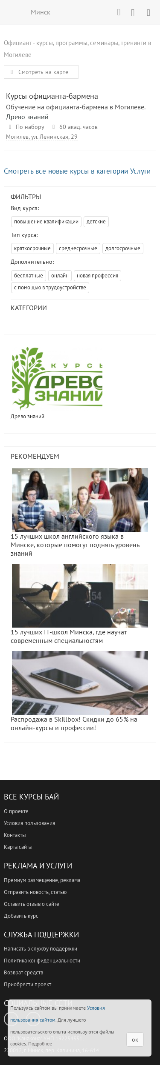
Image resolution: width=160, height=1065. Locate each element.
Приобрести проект (27, 984)
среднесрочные (78, 248)
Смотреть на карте (38, 72)
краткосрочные (32, 248)
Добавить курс (21, 915)
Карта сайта (18, 847)
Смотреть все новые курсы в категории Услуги (77, 171)
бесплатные (28, 275)
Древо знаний (27, 116)
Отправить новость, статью (35, 892)
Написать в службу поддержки (40, 948)
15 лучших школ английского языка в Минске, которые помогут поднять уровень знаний (79, 512)
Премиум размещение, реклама (42, 880)
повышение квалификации (46, 221)
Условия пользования (29, 823)
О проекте (16, 811)
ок (135, 1039)
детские (96, 221)
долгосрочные (122, 248)
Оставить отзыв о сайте (31, 904)
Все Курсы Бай (31, 797)
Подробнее (40, 1043)
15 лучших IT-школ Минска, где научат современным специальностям (79, 604)
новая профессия (97, 275)
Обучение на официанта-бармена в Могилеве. (75, 107)
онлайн (60, 275)
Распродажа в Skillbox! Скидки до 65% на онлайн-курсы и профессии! (79, 691)
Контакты (15, 835)
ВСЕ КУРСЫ (12, 12)
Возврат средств (23, 972)
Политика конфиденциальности (42, 960)
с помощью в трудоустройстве (50, 287)
